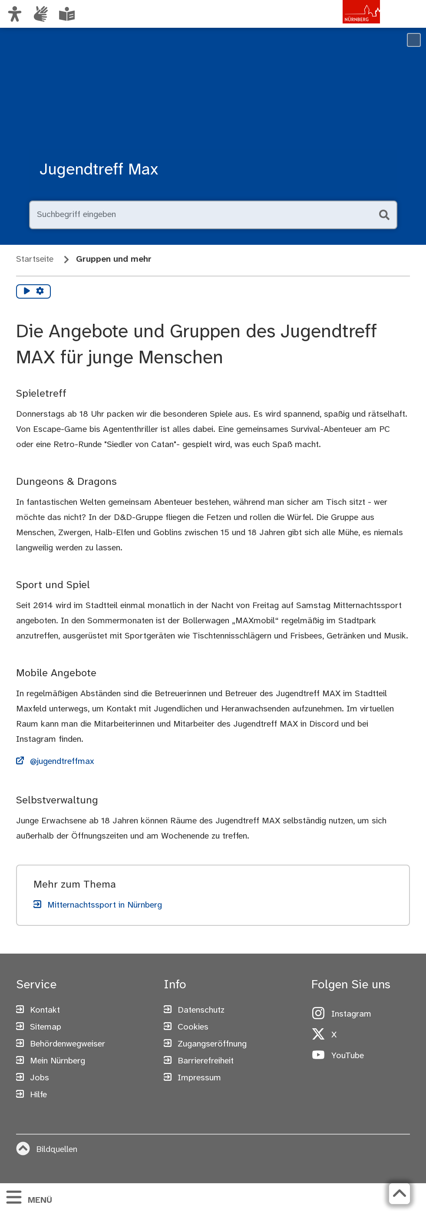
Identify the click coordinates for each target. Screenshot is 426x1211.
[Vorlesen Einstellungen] (39, 291)
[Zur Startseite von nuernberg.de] (343, 23)
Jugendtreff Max (99, 169)
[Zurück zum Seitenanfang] (399, 1193)
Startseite (34, 259)
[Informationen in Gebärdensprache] (41, 14)
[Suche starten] (383, 215)
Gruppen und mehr (114, 259)
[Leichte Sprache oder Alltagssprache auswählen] (67, 14)
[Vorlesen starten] (26, 291)
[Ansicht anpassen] (14, 14)
